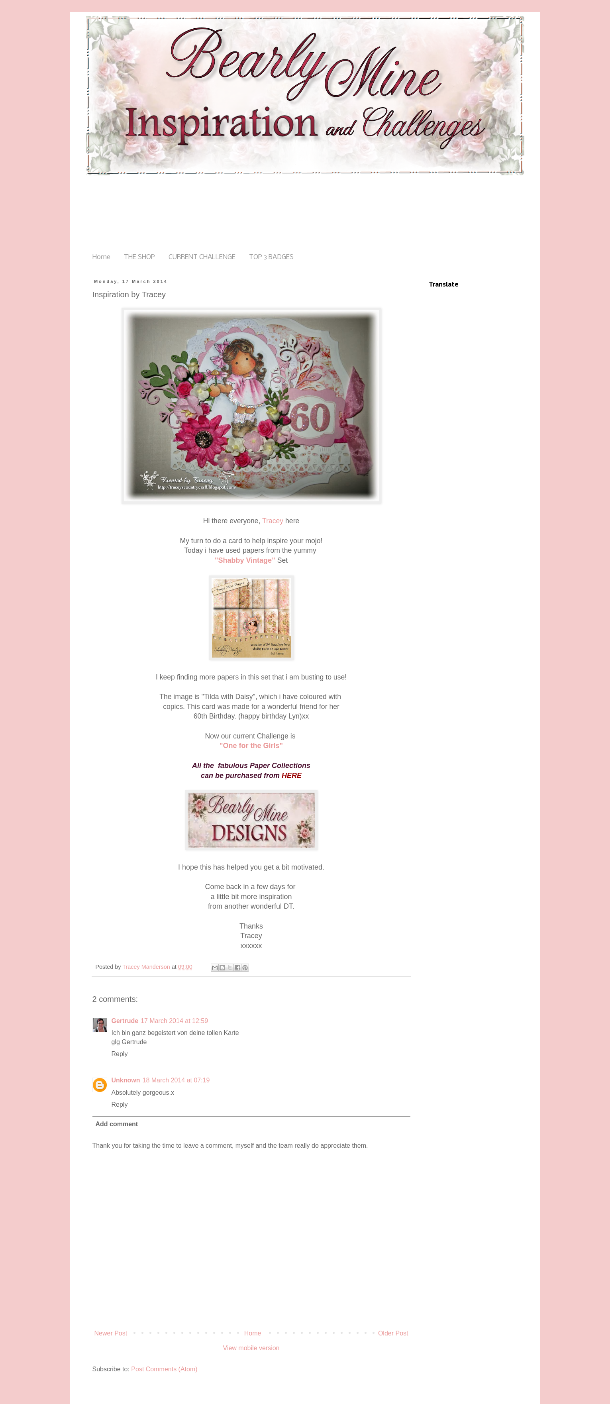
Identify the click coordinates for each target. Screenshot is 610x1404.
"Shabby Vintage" (245, 560)
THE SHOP (139, 257)
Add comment (117, 1124)
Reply (120, 1054)
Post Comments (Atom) (164, 1369)
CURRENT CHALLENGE (202, 257)
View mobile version (251, 1348)
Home (101, 257)
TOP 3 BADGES (271, 257)
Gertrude (125, 1020)
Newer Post (110, 1333)
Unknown (126, 1080)
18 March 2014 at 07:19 (176, 1080)
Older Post (393, 1333)
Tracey (272, 521)
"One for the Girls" (251, 746)
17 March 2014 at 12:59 (174, 1020)
